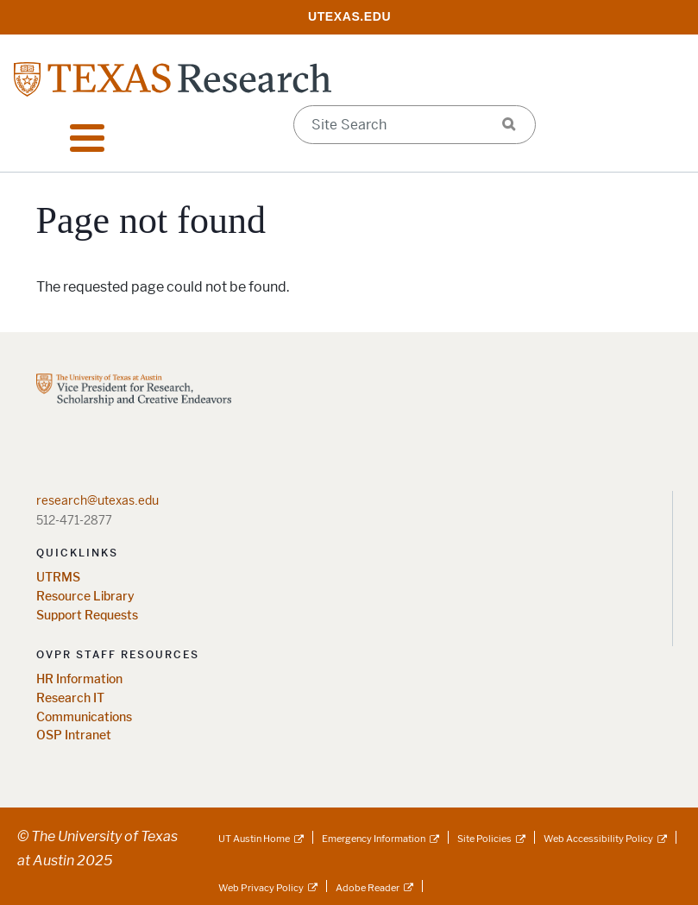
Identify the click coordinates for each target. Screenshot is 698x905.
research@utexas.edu (97, 500)
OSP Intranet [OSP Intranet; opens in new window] (73, 735)
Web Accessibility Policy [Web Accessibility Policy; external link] (598, 839)
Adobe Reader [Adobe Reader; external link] (367, 888)
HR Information (79, 679)
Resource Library (85, 596)
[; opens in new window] (349, 16)
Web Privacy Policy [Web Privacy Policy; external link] (261, 888)
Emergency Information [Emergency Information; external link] (373, 839)
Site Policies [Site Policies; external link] (484, 839)
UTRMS (58, 577)
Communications (84, 717)
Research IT (70, 698)
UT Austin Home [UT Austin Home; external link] (254, 839)
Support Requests (87, 615)
